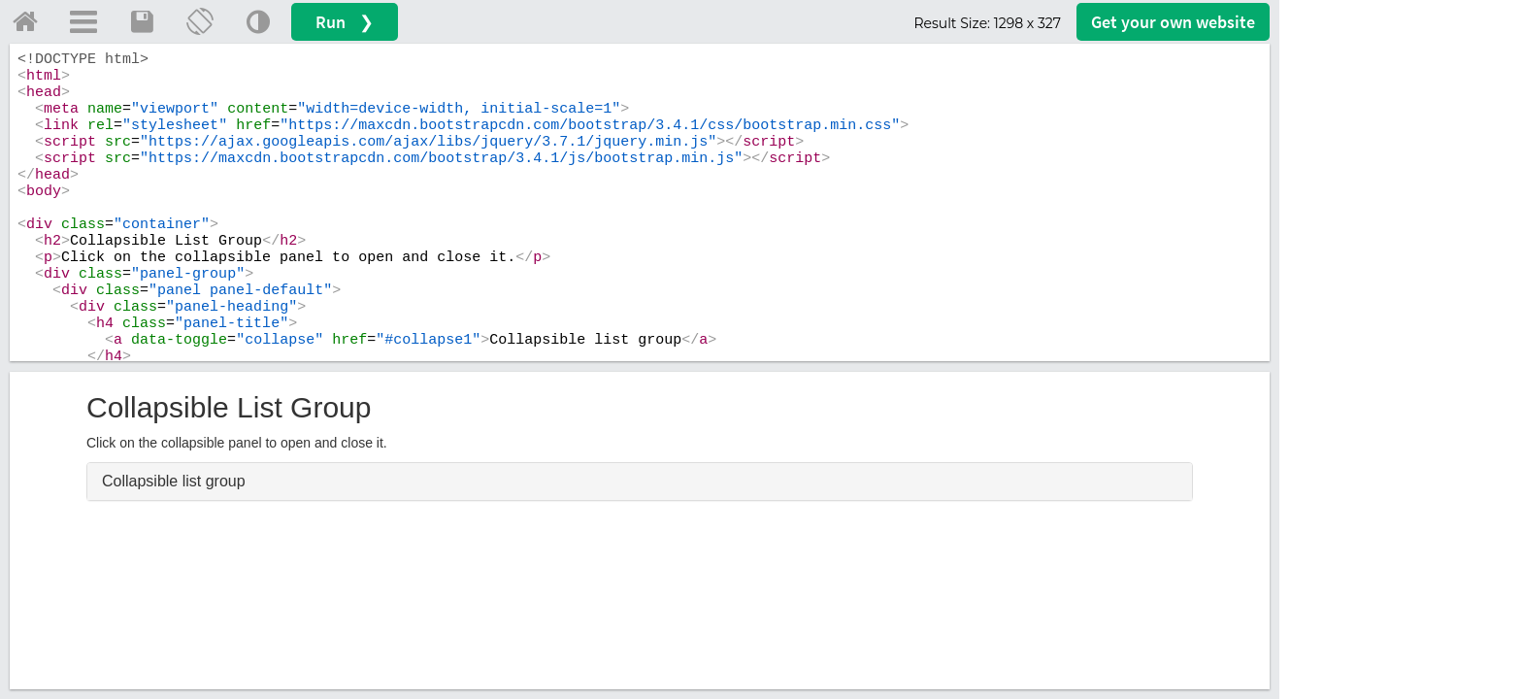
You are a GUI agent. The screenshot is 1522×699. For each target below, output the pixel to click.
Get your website (1173, 22)
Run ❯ (344, 22)
